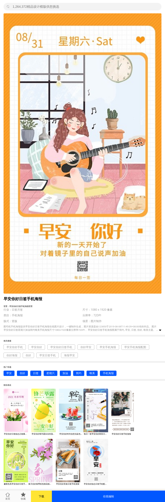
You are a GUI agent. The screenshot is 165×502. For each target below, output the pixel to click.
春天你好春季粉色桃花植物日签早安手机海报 (40, 484)
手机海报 (108, 373)
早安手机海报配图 (135, 347)
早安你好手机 (14, 347)
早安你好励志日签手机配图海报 (96, 484)
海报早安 (69, 355)
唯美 (92, 373)
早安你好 (36, 347)
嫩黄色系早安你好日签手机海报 (16, 484)
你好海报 (11, 355)
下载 (41, 496)
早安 (9, 373)
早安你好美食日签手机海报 (67, 484)
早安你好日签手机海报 (121, 434)
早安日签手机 (47, 355)
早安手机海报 (108, 347)
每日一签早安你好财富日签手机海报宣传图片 (96, 434)
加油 (65, 373)
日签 (36, 373)
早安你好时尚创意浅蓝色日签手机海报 (71, 434)
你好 (28, 355)
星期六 (50, 373)
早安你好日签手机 (61, 347)
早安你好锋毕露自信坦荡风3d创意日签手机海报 (44, 434)
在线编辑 (108, 496)
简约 (78, 373)
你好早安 (85, 347)
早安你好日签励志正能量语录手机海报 (16, 434)
